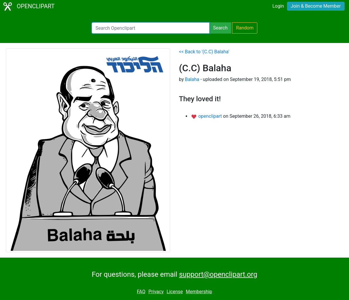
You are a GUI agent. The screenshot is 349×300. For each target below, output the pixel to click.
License (175, 291)
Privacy (156, 291)
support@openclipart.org (218, 274)
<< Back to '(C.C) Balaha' (204, 51)
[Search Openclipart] (150, 28)
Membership (199, 291)
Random (245, 28)
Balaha (192, 79)
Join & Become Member (316, 6)
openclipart (210, 116)
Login (278, 6)
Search (220, 28)
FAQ (141, 291)
